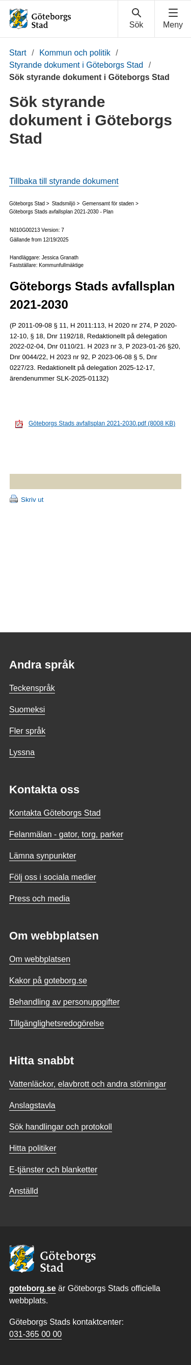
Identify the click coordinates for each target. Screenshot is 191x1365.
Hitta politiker (32, 1148)
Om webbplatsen (39, 959)
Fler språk (27, 731)
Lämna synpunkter (42, 855)
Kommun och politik (75, 52)
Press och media (39, 898)
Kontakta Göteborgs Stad (55, 813)
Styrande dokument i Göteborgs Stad (76, 65)
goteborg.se (32, 1288)
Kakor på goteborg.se (48, 980)
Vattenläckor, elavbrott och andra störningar (87, 1084)
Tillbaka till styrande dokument (64, 181)
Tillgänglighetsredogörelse (56, 1023)
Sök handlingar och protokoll (60, 1126)
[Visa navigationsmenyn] (173, 19)
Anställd (23, 1191)
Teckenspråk (32, 688)
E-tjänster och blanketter (53, 1169)
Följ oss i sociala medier (52, 877)
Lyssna (22, 752)
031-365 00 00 (35, 1334)
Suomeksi (27, 709)
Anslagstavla (32, 1105)
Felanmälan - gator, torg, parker (66, 834)
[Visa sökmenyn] (136, 19)
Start (17, 52)
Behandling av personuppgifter (64, 1002)
